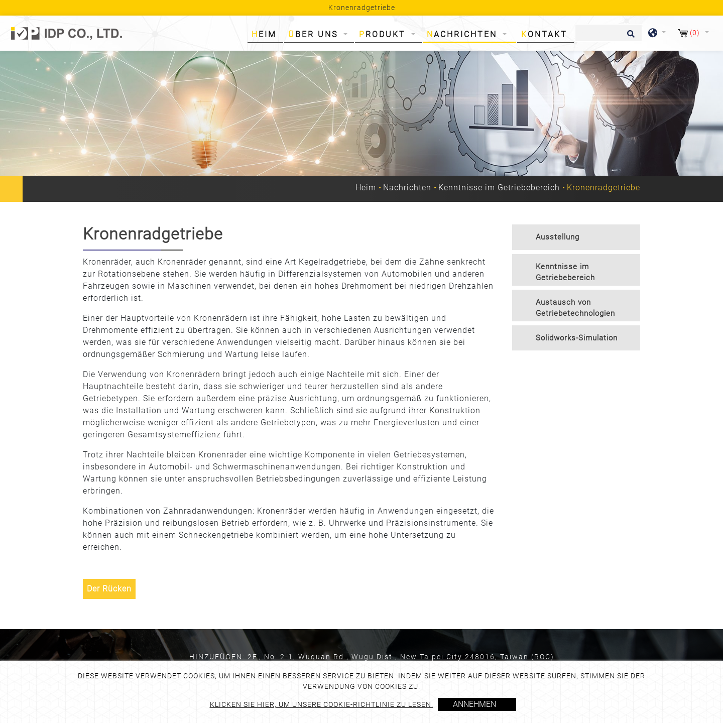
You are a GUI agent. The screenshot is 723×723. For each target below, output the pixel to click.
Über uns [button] (314, 34)
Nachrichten (407, 187)
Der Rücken (109, 588)
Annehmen (474, 704)
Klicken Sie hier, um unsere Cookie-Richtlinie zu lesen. (321, 704)
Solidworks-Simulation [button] (577, 337)
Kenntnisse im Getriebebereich (499, 187)
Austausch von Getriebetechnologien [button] (575, 308)
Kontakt (544, 34)
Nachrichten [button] (464, 34)
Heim (266, 34)
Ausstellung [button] (557, 237)
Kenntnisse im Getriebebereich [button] (565, 272)
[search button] (629, 37)
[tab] (576, 237)
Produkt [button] (384, 34)
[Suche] (608, 33)
